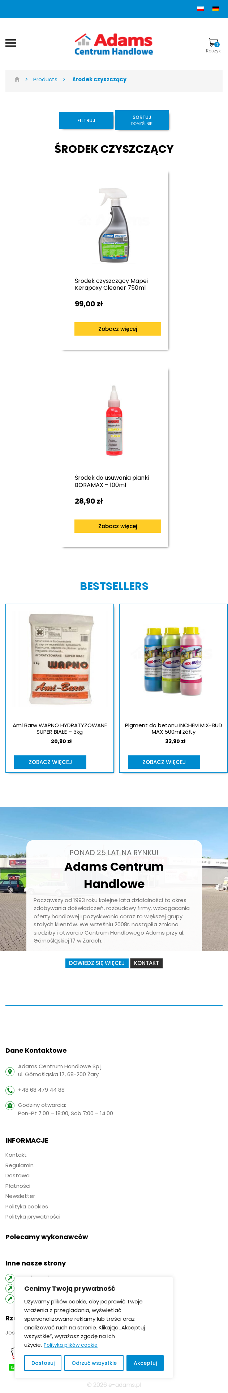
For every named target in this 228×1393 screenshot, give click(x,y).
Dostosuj (43, 1363)
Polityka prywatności (32, 1216)
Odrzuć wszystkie (94, 1363)
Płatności (17, 1186)
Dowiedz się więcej (97, 963)
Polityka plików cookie (71, 1345)
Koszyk (213, 46)
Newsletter (20, 1196)
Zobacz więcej (117, 329)
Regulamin (19, 1165)
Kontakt (146, 963)
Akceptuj (145, 1363)
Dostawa (17, 1175)
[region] (93, 1328)
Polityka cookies (26, 1206)
